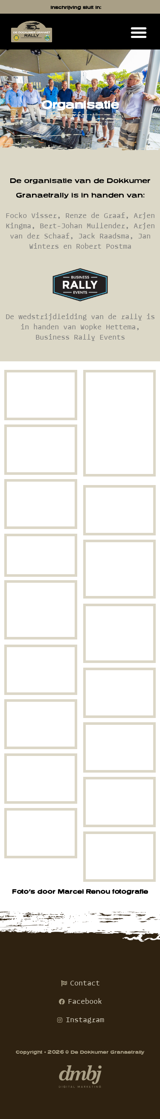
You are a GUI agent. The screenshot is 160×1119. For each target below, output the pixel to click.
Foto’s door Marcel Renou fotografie (80, 891)
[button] (138, 32)
